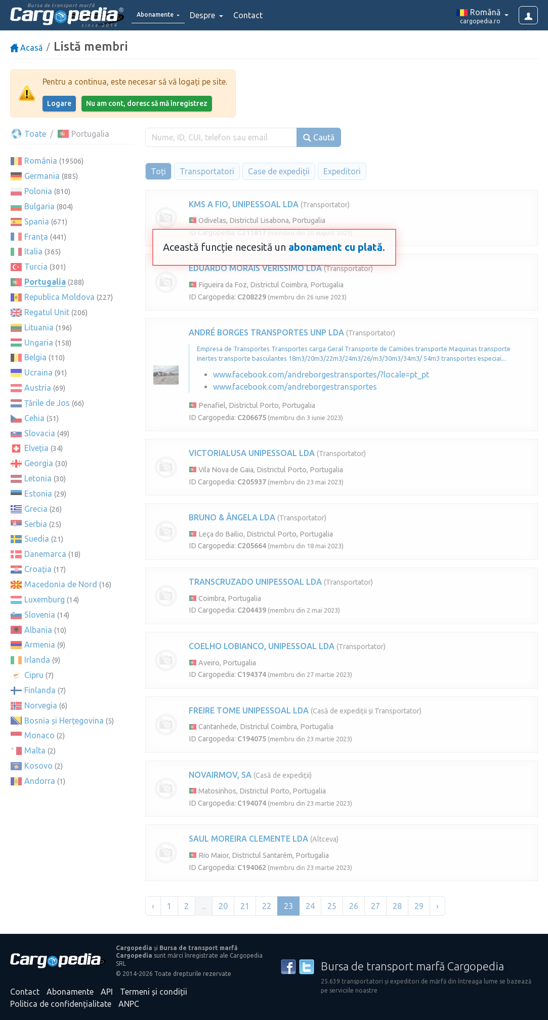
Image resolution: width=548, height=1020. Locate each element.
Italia (33, 251)
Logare (59, 103)
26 (353, 906)
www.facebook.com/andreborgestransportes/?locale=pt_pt (321, 374)
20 (223, 906)
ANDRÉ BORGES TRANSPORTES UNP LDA (266, 332)
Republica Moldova (59, 296)
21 (244, 906)
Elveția (36, 447)
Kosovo (38, 765)
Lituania (39, 327)
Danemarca (45, 553)
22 (266, 906)
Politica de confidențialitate (60, 1003)
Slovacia (39, 433)
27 (375, 906)
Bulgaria (39, 206)
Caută (318, 137)
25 (331, 906)
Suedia (36, 538)
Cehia (34, 418)
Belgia (35, 357)
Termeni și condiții (153, 991)
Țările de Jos (47, 402)
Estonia (38, 493)
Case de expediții (279, 171)
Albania (38, 629)
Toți (158, 171)
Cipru (34, 674)
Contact (262, 15)
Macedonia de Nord (60, 584)
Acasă (26, 47)
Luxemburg (44, 599)
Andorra (39, 780)
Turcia (36, 266)
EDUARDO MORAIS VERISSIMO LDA (255, 268)
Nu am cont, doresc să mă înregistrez (146, 103)
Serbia (35, 523)
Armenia (39, 644)
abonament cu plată (335, 247)
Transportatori (207, 171)
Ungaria (38, 342)
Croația (38, 569)
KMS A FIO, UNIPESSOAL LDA (244, 204)
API (107, 991)
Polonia (38, 191)
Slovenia (39, 614)
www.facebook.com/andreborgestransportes (295, 386)
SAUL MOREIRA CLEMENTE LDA (248, 838)
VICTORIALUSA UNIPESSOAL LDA (252, 453)
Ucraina (38, 372)
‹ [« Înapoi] (153, 906)
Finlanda (40, 690)
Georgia (38, 463)
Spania (36, 221)
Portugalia (45, 281)
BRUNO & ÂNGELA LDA (232, 517)
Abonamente (70, 991)
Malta (35, 750)
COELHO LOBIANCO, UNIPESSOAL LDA (261, 646)
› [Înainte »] (437, 906)
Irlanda (37, 659)
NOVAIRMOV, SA (220, 774)
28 (397, 906)
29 (419, 906)
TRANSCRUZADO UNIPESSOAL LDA (255, 581)
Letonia (38, 478)
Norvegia (40, 705)
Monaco (39, 735)
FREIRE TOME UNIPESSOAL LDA (249, 710)
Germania (42, 175)
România (40, 160)
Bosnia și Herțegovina (64, 720)
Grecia (36, 508)
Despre (217, 15)
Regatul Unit (46, 312)
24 (310, 906)
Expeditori (342, 171)
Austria (37, 387)
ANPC (128, 1003)
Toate (28, 133)
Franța (36, 236)
